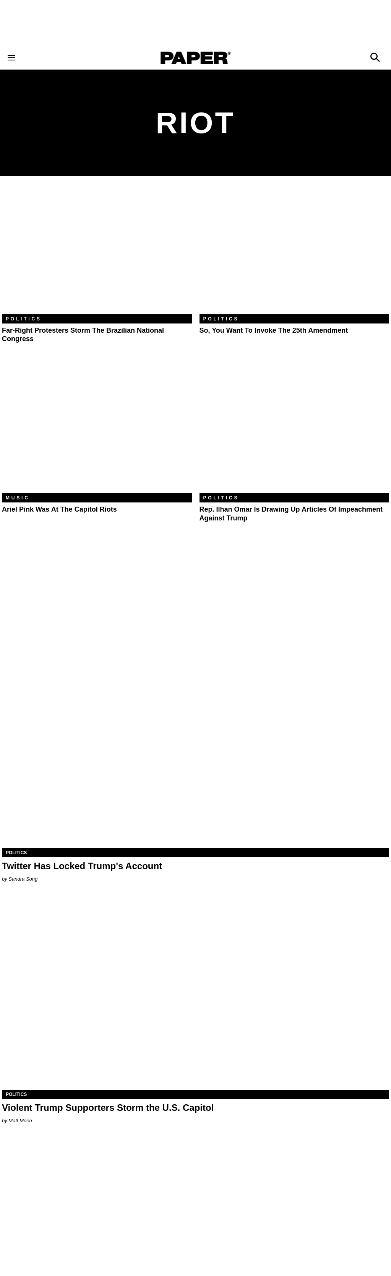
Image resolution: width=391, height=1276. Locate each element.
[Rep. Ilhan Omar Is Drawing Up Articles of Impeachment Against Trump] (294, 430)
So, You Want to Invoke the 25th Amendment (274, 330)
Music (18, 498)
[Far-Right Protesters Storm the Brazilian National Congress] (97, 251)
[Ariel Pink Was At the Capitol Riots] (97, 430)
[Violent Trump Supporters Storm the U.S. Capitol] (195, 993)
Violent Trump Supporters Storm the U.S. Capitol (108, 1107)
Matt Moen (20, 1120)
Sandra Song (22, 879)
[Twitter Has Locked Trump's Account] (195, 751)
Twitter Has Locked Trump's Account (82, 866)
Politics (24, 319)
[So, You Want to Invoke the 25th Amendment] (294, 251)
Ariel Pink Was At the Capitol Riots (59, 509)
